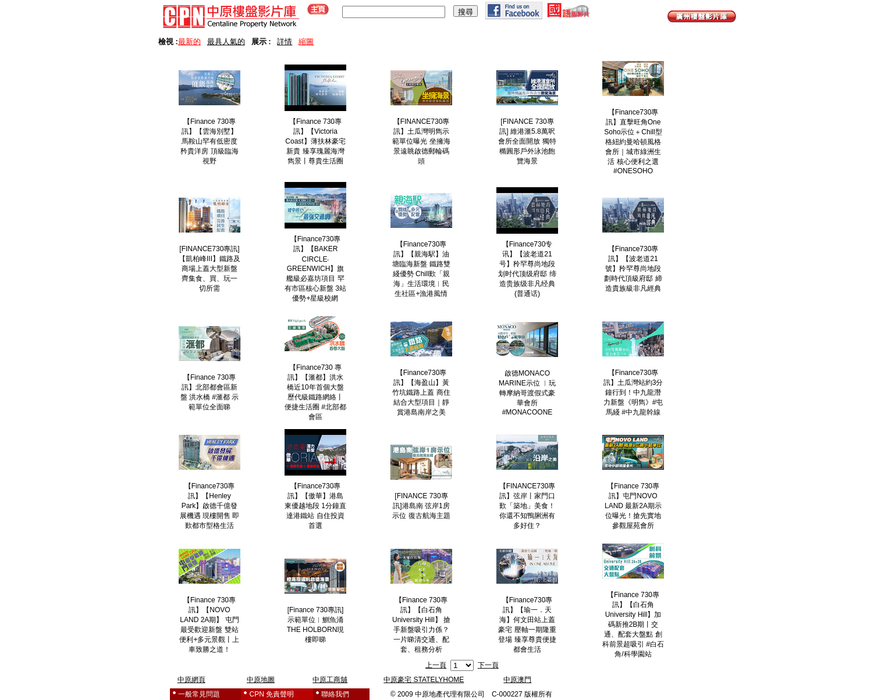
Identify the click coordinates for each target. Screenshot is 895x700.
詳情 (284, 41)
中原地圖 (261, 680)
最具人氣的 (226, 41)
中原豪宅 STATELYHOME (423, 680)
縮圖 (306, 41)
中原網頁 (191, 680)
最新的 (189, 41)
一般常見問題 (199, 694)
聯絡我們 (335, 694)
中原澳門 (517, 680)
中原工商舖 (329, 680)
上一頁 (435, 665)
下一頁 (488, 665)
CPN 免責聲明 (272, 694)
